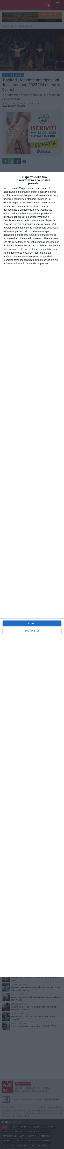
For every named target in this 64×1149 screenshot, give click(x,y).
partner (27, 188)
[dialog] (32, 574)
